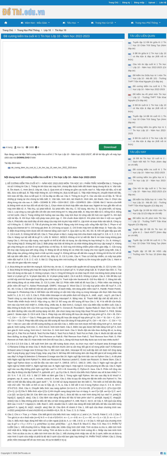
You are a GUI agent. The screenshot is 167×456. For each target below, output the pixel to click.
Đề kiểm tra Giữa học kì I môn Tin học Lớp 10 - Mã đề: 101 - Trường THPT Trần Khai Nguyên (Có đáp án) (147, 78)
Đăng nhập (139, 2)
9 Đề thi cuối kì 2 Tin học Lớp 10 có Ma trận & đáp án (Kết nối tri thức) (147, 141)
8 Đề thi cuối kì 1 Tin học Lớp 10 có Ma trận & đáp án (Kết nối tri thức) (147, 108)
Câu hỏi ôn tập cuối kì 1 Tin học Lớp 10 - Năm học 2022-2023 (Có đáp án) (147, 67)
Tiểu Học (69, 23)
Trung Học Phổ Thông (144, 23)
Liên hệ (162, 2)
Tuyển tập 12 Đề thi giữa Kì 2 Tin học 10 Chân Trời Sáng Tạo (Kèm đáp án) (147, 45)
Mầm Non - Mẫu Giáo (34, 23)
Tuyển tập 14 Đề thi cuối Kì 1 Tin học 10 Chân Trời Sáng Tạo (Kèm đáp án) (147, 119)
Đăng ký (126, 2)
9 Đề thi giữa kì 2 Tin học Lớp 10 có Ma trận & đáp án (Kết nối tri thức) (147, 56)
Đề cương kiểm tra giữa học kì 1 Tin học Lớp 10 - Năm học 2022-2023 (147, 130)
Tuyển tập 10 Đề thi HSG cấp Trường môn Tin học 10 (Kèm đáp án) (147, 254)
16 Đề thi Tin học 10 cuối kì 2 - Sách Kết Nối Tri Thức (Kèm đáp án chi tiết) (147, 161)
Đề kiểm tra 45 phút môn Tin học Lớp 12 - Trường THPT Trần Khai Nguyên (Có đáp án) (147, 97)
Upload (152, 2)
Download (110, 147)
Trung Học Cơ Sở (102, 23)
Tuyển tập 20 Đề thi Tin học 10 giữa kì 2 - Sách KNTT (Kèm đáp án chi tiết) (147, 232)
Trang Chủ (113, 2)
